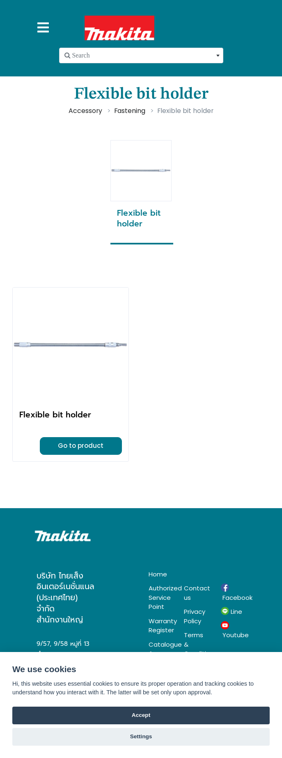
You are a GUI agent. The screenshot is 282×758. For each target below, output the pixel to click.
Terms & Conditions (196, 644)
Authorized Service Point (160, 597)
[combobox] (141, 55)
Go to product (80, 445)
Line (231, 611)
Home (158, 574)
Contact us (196, 593)
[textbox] (141, 55)
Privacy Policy (194, 616)
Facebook (233, 592)
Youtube (233, 630)
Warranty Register (160, 626)
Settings (141, 736)
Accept (141, 715)
